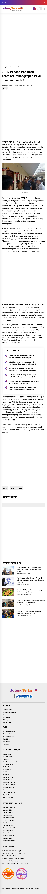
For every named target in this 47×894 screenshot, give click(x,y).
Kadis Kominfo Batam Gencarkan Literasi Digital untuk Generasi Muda (31, 602)
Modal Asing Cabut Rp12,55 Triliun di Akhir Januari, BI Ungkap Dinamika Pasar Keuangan (30, 580)
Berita (5, 488)
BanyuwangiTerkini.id (9, 828)
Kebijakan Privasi (8, 715)
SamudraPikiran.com (9, 782)
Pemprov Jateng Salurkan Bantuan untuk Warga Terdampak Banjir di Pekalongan (23, 388)
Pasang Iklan (7, 722)
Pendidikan (6, 739)
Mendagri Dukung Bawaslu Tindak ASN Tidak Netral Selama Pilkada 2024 (24, 382)
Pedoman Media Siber (9, 712)
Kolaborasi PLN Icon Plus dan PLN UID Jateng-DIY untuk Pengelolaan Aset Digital (30, 569)
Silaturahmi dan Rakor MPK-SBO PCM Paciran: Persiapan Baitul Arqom (21, 357)
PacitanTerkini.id (8, 833)
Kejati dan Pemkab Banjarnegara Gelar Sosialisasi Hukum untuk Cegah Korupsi (22, 363)
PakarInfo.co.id (7, 790)
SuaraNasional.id (8, 756)
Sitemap (5, 720)
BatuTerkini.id (7, 823)
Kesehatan (6, 741)
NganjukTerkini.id (8, 835)
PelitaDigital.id (7, 779)
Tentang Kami (7, 709)
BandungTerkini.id (8, 818)
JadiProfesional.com (9, 792)
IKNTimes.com (7, 772)
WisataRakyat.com (9, 785)
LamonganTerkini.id (9, 840)
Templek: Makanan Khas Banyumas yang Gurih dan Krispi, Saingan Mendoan (30, 591)
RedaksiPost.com (8, 774)
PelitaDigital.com (8, 777)
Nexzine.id (6, 795)
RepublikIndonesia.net (10, 762)
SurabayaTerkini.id (8, 820)
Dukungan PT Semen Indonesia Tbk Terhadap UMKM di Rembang (29, 612)
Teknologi (6, 744)
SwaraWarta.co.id (8, 764)
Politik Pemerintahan (9, 731)
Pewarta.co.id (7, 754)
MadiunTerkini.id (8, 830)
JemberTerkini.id (8, 825)
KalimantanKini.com (9, 787)
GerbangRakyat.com (9, 767)
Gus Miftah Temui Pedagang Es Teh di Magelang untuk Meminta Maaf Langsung (23, 369)
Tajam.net (6, 759)
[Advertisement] (23, 39)
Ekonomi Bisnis (8, 734)
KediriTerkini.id (7, 838)
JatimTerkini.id (7, 810)
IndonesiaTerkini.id (9, 807)
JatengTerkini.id (6, 67)
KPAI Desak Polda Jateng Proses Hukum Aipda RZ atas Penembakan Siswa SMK (22, 376)
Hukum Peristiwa (18, 67)
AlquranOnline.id (8, 797)
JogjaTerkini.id (7, 815)
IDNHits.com (7, 769)
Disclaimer (6, 717)
